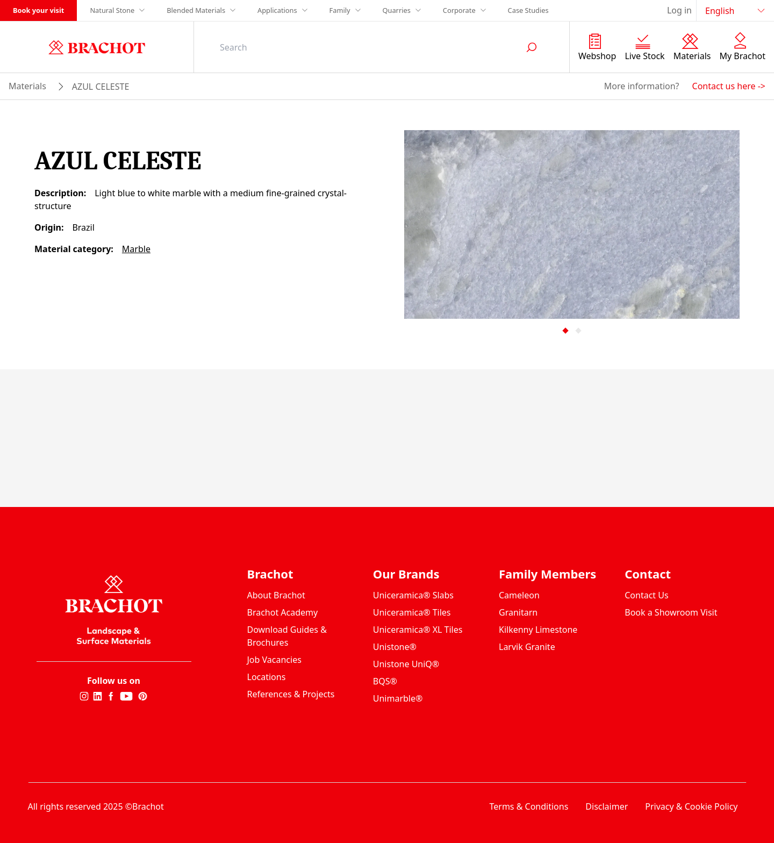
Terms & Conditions (528, 806)
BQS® (385, 681)
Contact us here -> (728, 86)
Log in (679, 10)
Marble (136, 249)
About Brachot (276, 595)
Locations (266, 677)
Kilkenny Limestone (538, 629)
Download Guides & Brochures (287, 636)
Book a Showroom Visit (671, 612)
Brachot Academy (282, 612)
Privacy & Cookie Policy (691, 806)
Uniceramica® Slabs (413, 595)
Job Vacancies (274, 660)
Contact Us (646, 595)
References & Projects (291, 694)
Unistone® (395, 647)
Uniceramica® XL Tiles (418, 629)
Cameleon (519, 595)
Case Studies (528, 10)
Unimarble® (398, 698)
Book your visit (38, 10)
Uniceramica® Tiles (412, 612)
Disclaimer (606, 806)
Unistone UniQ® (406, 664)
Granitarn (518, 612)
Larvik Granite (527, 647)
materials (27, 86)
